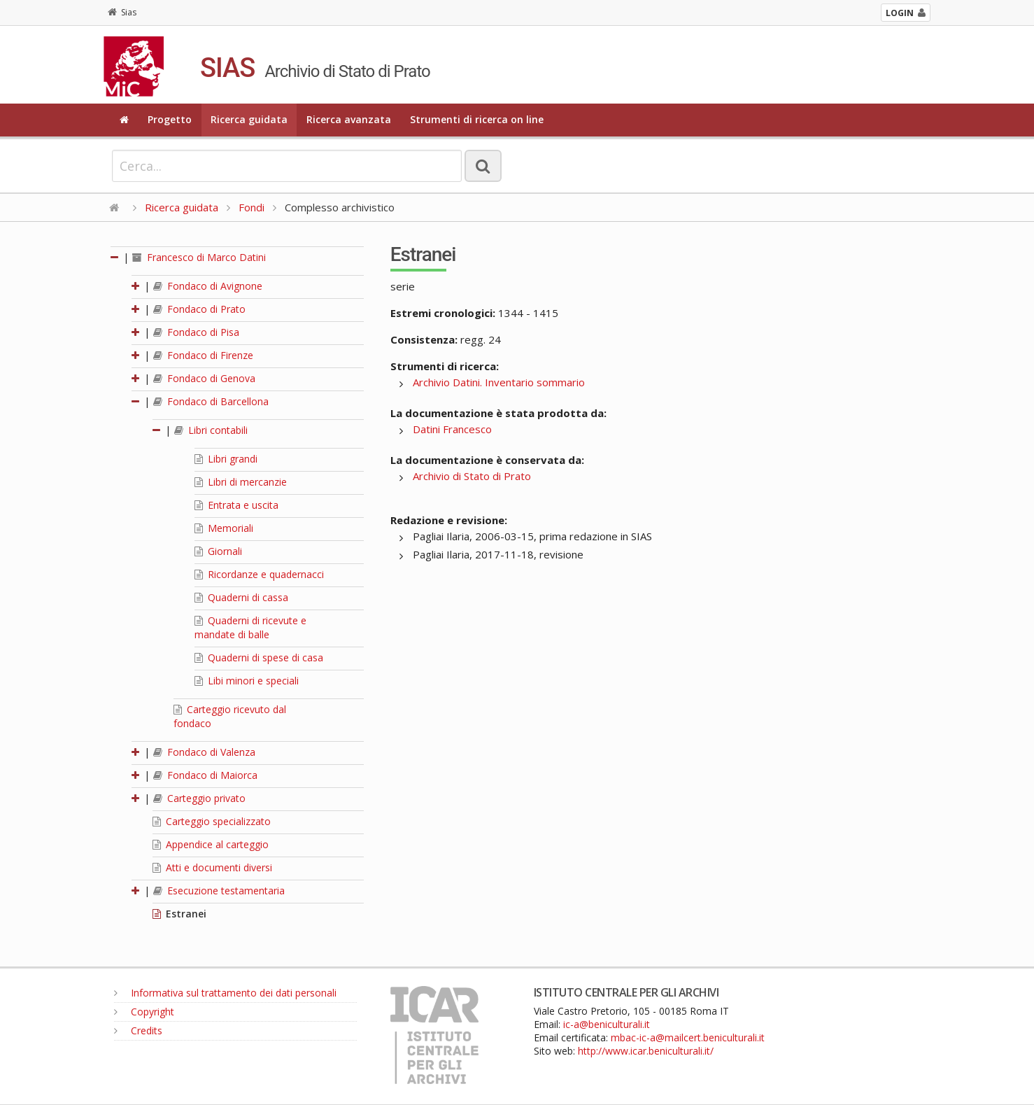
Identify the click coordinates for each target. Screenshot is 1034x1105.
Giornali (218, 551)
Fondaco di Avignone (207, 286)
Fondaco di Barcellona (211, 401)
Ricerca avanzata (348, 119)
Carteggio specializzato (212, 821)
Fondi (251, 207)
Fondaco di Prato (199, 309)
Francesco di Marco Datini (199, 257)
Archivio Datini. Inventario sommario (499, 382)
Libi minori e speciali (246, 680)
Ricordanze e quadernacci (259, 574)
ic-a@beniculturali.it (606, 1024)
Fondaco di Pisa (196, 332)
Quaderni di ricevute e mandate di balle (250, 627)
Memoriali (223, 528)
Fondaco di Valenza (204, 752)
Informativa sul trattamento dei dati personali (225, 992)
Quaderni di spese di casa (258, 657)
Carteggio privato (199, 798)
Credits (138, 1030)
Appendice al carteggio (211, 844)
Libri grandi (225, 458)
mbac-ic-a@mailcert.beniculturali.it (688, 1037)
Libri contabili (211, 430)
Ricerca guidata (249, 119)
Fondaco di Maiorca (205, 775)
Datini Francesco (452, 429)
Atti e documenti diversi (212, 867)
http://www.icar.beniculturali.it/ (646, 1050)
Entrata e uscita (236, 505)
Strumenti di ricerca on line (477, 119)
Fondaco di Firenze (203, 355)
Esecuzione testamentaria (219, 890)
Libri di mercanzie (240, 481)
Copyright (144, 1011)
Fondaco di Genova (204, 378)
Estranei (179, 913)
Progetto (170, 119)
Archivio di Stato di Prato (472, 476)
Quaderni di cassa (241, 597)
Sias (122, 12)
